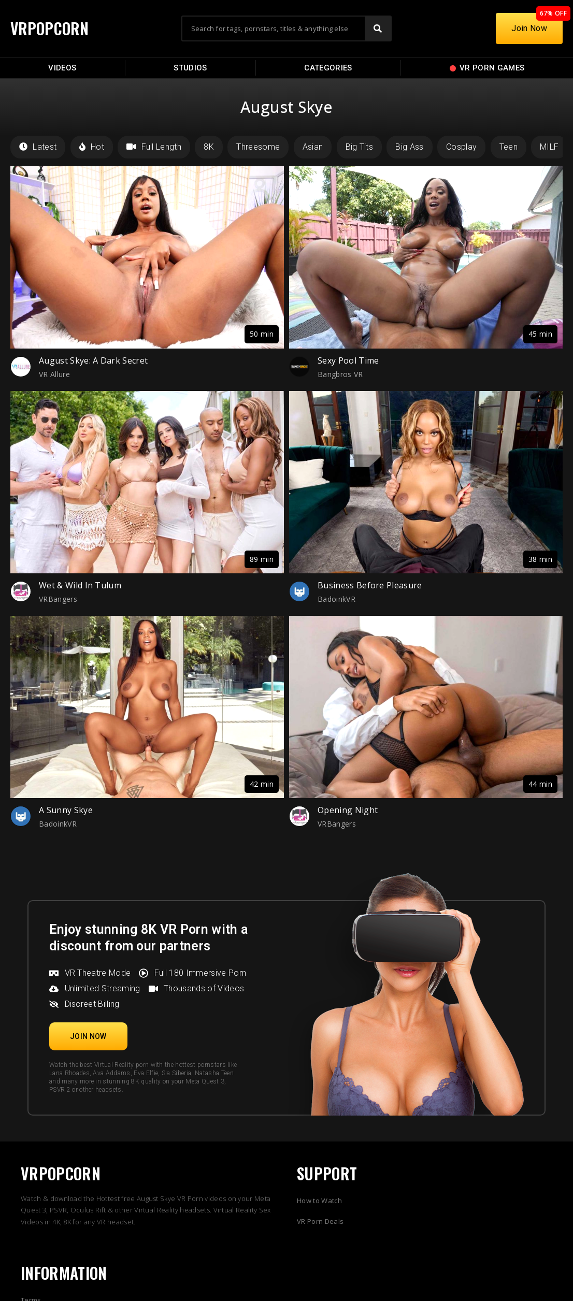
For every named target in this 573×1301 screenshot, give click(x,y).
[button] (88, 1036)
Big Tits (360, 147)
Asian (313, 147)
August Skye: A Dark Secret (93, 360)
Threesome (258, 147)
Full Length (153, 147)
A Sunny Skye (66, 810)
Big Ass (409, 147)
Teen (508, 147)
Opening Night (348, 810)
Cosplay (461, 147)
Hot (91, 147)
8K (209, 147)
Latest (37, 147)
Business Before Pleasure (370, 585)
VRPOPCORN (50, 28)
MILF (549, 147)
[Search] (378, 28)
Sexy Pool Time (348, 360)
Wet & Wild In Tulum (80, 585)
